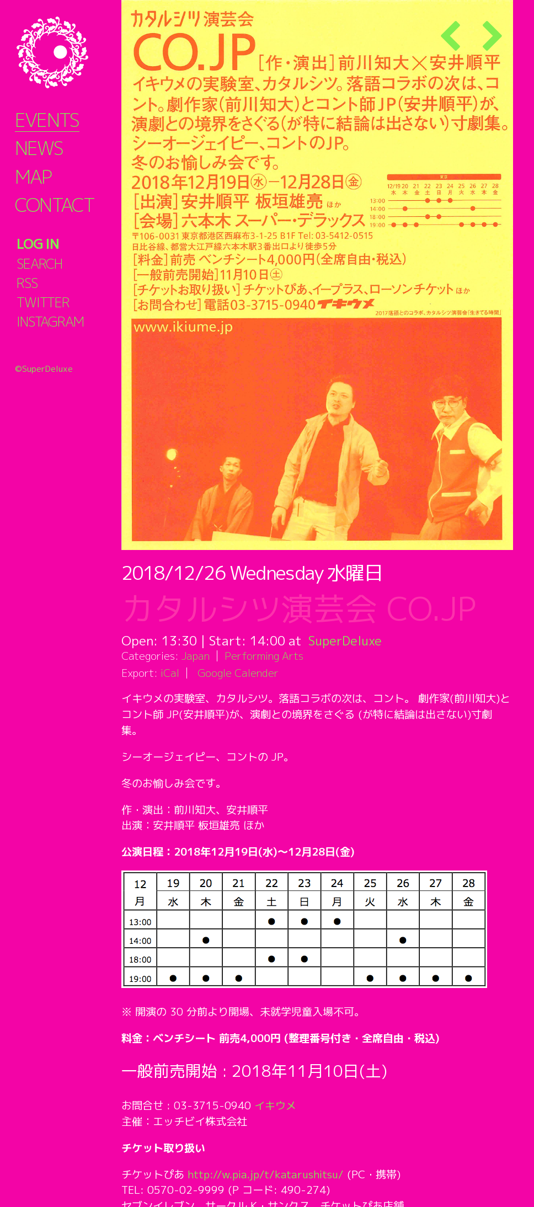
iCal (170, 672)
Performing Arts (264, 655)
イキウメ (275, 1105)
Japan (195, 655)
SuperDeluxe (346, 640)
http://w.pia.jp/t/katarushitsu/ (267, 1174)
